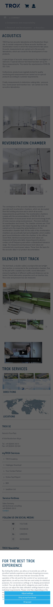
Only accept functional (27, 597)
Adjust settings (27, 593)
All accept (27, 602)
